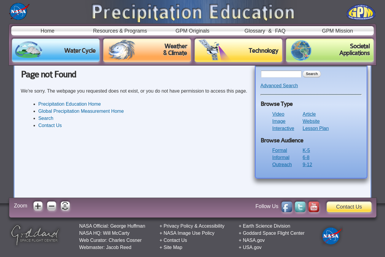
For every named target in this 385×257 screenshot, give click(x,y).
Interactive (283, 128)
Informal (280, 157)
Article (309, 114)
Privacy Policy (178, 226)
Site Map (172, 247)
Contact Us (50, 125)
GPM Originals (192, 31)
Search (45, 118)
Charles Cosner (125, 240)
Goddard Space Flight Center (274, 233)
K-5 (306, 150)
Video (278, 114)
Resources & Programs (120, 31)
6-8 (306, 157)
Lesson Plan (316, 128)
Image (278, 121)
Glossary (254, 31)
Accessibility (212, 226)
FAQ (280, 31)
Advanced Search (279, 85)
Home (48, 31)
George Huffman (127, 226)
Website (311, 121)
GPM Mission (337, 31)
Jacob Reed (118, 247)
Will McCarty (116, 233)
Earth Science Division (266, 226)
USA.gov (252, 247)
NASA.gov (254, 240)
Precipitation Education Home (69, 104)
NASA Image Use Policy (188, 233)
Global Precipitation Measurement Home (81, 111)
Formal (279, 150)
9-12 (307, 164)
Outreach (282, 164)
